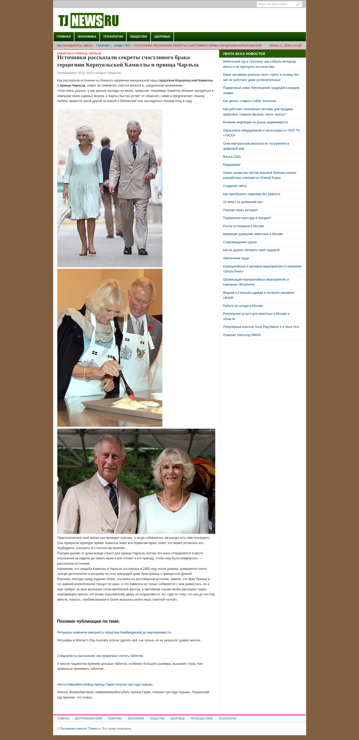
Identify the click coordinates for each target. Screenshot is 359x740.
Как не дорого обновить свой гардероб (251, 250)
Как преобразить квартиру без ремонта (251, 194)
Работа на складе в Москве (243, 306)
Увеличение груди (236, 258)
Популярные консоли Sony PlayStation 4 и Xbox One (261, 327)
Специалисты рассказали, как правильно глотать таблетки (100, 656)
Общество (138, 36)
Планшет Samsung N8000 (242, 335)
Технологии (113, 36)
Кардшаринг (232, 164)
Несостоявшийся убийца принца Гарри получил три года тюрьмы (105, 684)
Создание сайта (235, 186)
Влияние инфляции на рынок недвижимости (255, 122)
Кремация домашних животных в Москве (253, 234)
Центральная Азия (88, 718)
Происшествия (201, 718)
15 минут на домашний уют (243, 202)
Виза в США (232, 157)
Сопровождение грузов (240, 242)
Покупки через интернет (240, 210)
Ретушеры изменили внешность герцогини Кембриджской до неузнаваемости (114, 632)
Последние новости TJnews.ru (103, 21)
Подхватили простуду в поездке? (247, 218)
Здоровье (162, 36)
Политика (115, 718)
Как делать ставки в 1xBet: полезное (249, 101)
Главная (64, 36)
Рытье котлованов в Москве (243, 226)
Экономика (87, 36)
